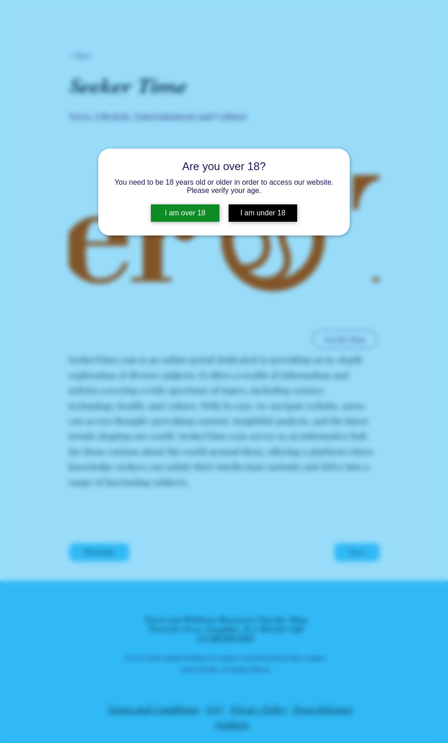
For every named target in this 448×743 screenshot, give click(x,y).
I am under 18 (263, 213)
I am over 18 (185, 213)
